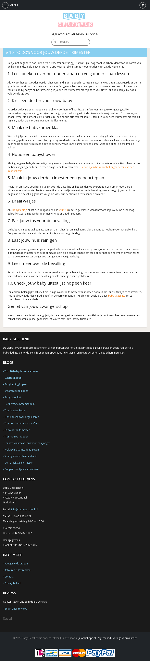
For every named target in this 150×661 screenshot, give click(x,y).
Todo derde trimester (17, 430)
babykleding (19, 210)
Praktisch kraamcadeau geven (21, 449)
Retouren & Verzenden (17, 570)
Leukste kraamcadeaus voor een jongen (27, 443)
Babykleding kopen (15, 384)
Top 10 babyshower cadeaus (21, 371)
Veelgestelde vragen (16, 563)
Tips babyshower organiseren (21, 417)
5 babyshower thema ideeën (20, 456)
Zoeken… (65, 41)
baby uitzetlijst (116, 295)
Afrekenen (77, 34)
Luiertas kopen (13, 377)
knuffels (63, 210)
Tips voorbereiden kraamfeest (22, 423)
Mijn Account (61, 34)
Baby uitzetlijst (12, 397)
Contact (8, 576)
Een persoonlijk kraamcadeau (21, 469)
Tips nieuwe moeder (16, 436)
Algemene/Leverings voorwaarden (117, 638)
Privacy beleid (12, 583)
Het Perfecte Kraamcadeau (19, 404)
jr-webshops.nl (87, 638)
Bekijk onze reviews (15, 608)
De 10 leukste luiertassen (18, 462)
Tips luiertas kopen (15, 410)
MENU (10, 5)
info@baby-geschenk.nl (24, 509)
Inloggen (92, 34)
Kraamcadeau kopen (16, 391)
